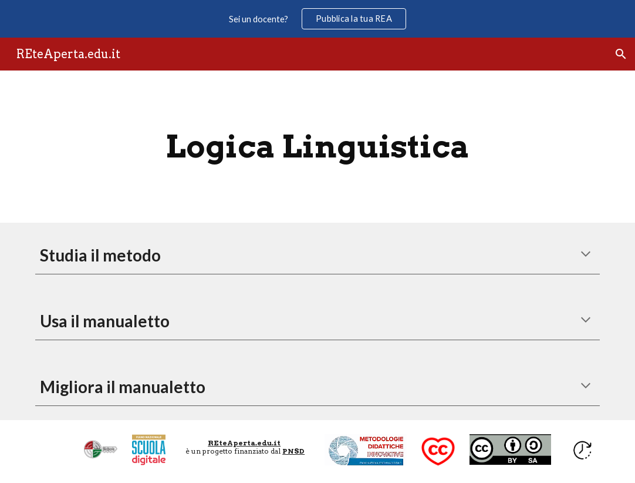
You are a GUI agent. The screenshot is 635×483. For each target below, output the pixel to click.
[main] (318, 147)
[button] (621, 54)
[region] (317, 19)
